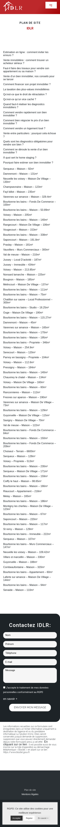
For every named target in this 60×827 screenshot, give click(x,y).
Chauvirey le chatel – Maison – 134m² (24, 377)
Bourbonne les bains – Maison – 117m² (25, 524)
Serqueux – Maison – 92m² (18, 168)
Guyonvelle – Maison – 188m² (20, 562)
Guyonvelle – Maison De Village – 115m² (26, 415)
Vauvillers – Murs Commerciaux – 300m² (26, 249)
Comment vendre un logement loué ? (24, 128)
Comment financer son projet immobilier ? (27, 84)
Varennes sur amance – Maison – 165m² (26, 327)
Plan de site (30, 790)
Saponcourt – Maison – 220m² (20, 519)
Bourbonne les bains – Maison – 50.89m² (26, 210)
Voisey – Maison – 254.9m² (18, 347)
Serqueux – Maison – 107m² (19, 539)
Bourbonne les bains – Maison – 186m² (25, 501)
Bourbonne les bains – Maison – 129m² (25, 410)
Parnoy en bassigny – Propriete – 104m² (26, 357)
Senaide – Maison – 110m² (18, 590)
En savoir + (43, 818)
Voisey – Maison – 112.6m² (18, 362)
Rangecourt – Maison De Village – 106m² (26, 224)
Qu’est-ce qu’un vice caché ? (19, 99)
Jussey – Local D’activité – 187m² (22, 259)
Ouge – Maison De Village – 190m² (23, 312)
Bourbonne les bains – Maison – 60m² (24, 387)
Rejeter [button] (29, 818)
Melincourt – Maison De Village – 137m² (25, 284)
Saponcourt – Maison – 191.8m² (21, 239)
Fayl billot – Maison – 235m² (19, 191)
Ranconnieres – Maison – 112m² (21, 392)
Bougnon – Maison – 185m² (19, 279)
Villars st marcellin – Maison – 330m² (24, 557)
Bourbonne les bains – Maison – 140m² (25, 219)
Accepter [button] (16, 818)
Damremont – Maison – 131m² (20, 173)
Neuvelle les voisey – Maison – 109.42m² (26, 552)
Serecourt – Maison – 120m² (19, 352)
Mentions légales (30, 794)
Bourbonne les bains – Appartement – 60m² (28, 572)
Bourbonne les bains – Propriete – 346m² (26, 342)
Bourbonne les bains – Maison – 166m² (25, 486)
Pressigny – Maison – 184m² (19, 367)
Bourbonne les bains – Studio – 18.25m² (26, 307)
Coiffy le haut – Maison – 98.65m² (22, 481)
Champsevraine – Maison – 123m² (22, 186)
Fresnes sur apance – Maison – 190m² (25, 397)
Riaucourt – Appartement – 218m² (22, 491)
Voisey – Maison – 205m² (17, 214)
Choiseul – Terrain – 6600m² (19, 451)
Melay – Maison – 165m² (17, 496)
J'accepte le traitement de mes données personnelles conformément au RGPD (25, 690)
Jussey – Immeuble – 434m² (19, 264)
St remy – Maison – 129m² (18, 529)
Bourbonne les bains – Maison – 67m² (24, 514)
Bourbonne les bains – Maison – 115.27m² (27, 317)
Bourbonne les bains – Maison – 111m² (25, 289)
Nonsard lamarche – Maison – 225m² (24, 274)
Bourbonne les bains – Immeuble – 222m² (27, 534)
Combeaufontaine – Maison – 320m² (24, 567)
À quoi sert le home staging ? (19, 157)
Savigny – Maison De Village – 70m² (23, 420)
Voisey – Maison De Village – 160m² (23, 382)
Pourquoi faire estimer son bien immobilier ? (28, 162)
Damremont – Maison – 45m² (19, 322)
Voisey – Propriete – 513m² (18, 461)
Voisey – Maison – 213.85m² (19, 269)
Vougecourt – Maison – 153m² (20, 229)
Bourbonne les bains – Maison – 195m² (25, 337)
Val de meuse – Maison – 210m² (21, 254)
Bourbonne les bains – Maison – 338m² (25, 234)
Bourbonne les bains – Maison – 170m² (25, 332)
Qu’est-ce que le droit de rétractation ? (25, 94)
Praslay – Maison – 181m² (18, 244)
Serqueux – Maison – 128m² (19, 456)
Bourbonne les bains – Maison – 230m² (25, 466)
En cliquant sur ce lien (25, 743)
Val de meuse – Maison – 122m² (21, 425)
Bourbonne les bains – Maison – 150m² (25, 438)
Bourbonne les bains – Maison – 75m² (24, 294)
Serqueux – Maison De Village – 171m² (25, 471)
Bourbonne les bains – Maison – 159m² (25, 476)
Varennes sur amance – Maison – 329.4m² (27, 196)
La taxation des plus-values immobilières (26, 89)
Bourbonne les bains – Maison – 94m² (24, 585)
